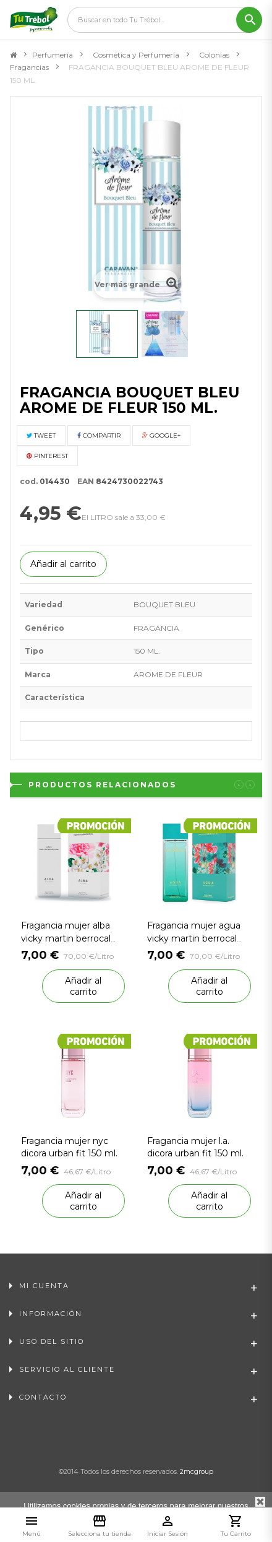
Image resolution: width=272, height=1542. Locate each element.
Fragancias (29, 67)
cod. (29, 481)
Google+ (161, 435)
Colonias (214, 54)
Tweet (41, 435)
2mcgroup (196, 1471)
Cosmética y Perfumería (136, 54)
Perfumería (52, 54)
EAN (83, 481)
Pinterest (47, 456)
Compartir (99, 435)
